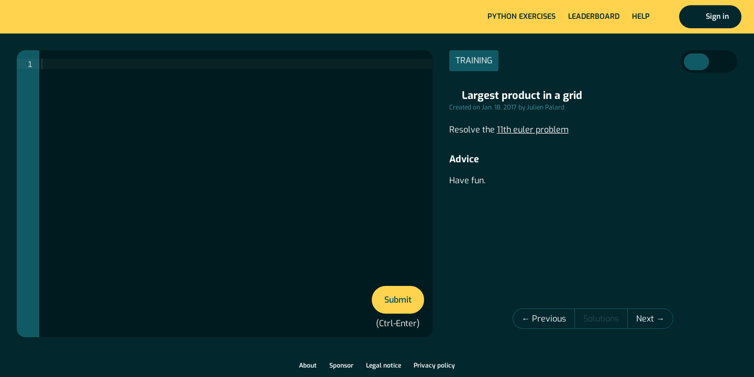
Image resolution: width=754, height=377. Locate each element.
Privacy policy (434, 365)
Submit (398, 299)
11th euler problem (533, 129)
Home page (43, 16)
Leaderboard (593, 16)
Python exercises (521, 16)
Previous (549, 318)
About (308, 365)
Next (646, 318)
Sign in (717, 16)
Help (641, 16)
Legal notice (383, 365)
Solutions (601, 318)
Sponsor (341, 365)
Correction (721, 61)
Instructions (696, 61)
